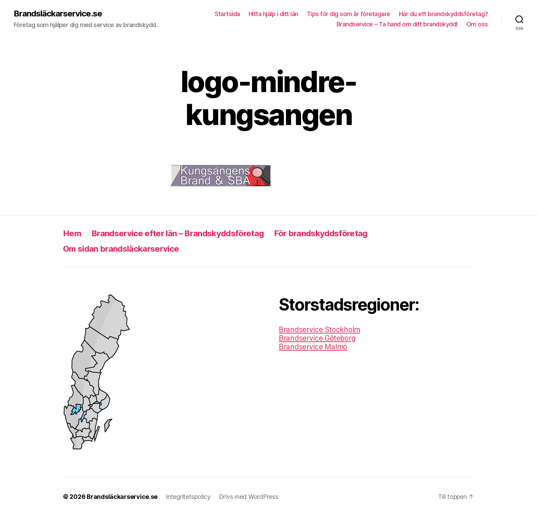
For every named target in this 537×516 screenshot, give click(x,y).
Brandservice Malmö (313, 346)
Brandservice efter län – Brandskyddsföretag (177, 233)
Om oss (477, 24)
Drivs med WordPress (248, 496)
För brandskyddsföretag (320, 233)
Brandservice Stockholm (319, 329)
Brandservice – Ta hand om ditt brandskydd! (397, 24)
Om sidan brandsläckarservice (121, 249)
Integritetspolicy (188, 496)
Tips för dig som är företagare (348, 13)
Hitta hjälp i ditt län (273, 13)
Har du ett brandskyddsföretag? (443, 13)
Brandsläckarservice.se (58, 14)
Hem (72, 233)
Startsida (227, 13)
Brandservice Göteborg (317, 338)
